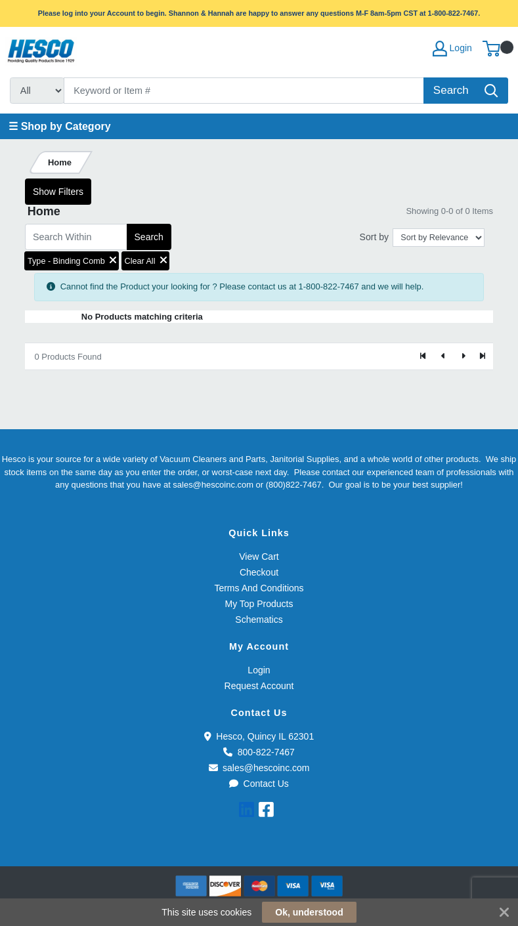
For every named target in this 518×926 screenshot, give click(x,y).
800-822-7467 (259, 752)
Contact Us (259, 783)
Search (149, 237)
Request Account (259, 686)
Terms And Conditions (258, 588)
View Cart (258, 556)
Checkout (259, 572)
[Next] (463, 356)
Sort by (374, 237)
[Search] (244, 90)
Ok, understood (309, 912)
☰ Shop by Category (59, 126)
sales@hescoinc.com (259, 768)
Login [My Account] (452, 48)
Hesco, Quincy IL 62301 (259, 736)
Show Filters (58, 191)
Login (259, 670)
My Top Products (259, 604)
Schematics (258, 619)
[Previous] (443, 356)
